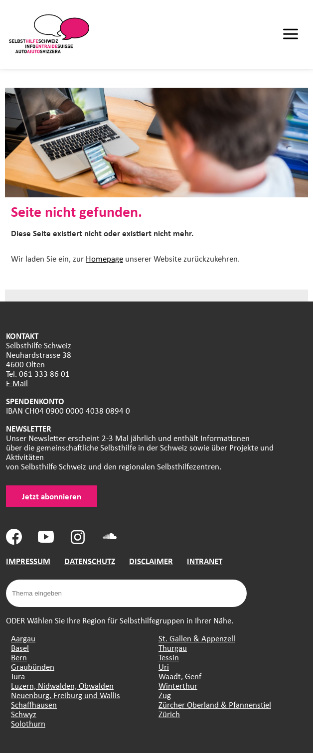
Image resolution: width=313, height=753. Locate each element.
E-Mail (17, 383)
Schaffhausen (34, 704)
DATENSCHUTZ (89, 561)
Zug (164, 695)
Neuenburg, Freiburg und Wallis (65, 695)
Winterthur (177, 685)
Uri (163, 666)
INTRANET (204, 561)
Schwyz (23, 714)
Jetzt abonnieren (51, 496)
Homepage (104, 258)
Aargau (23, 638)
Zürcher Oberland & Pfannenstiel (214, 704)
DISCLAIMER (151, 561)
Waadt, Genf (179, 676)
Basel (20, 647)
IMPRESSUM (28, 561)
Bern (19, 657)
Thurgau (172, 647)
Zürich (169, 714)
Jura (18, 676)
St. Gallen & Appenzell (196, 638)
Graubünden (32, 666)
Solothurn (28, 723)
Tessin (168, 657)
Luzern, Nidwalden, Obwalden (62, 685)
